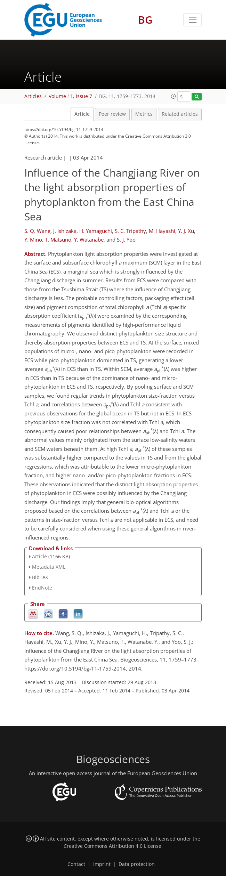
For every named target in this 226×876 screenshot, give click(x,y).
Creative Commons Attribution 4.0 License (112, 846)
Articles (33, 96)
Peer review (112, 114)
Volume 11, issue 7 (70, 96)
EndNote (42, 587)
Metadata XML (48, 566)
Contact (76, 864)
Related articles (180, 114)
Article (82, 114)
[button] (173, 96)
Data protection (137, 864)
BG (145, 20)
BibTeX (40, 577)
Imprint (102, 864)
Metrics (144, 114)
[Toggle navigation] (192, 19)
